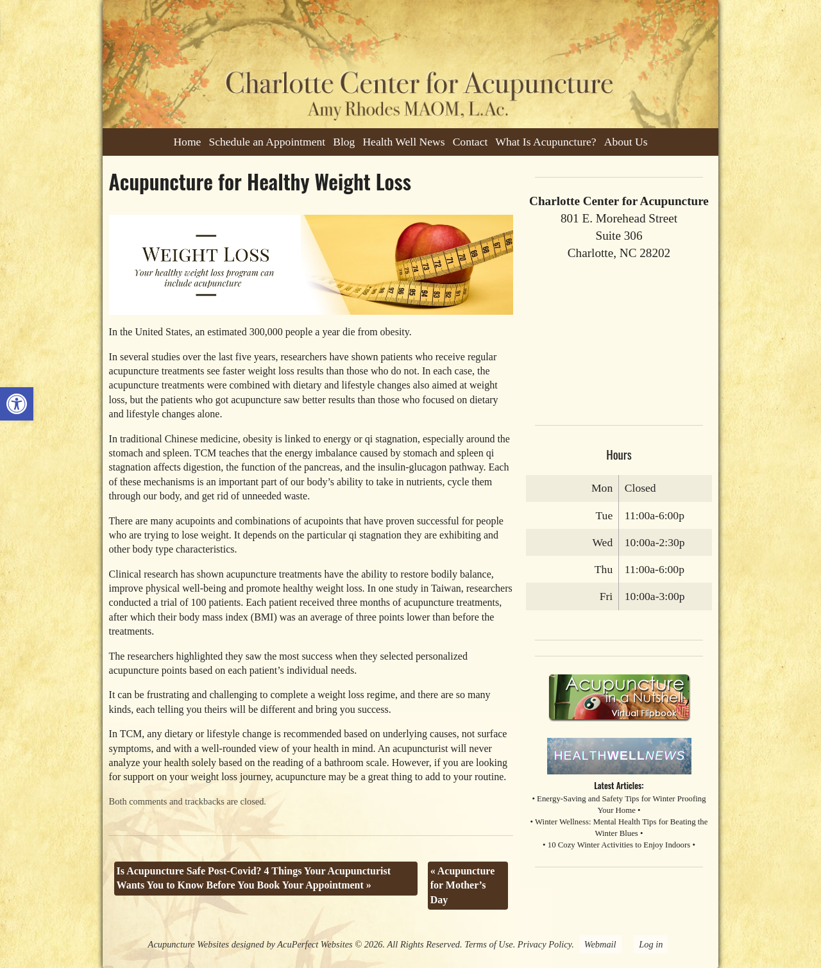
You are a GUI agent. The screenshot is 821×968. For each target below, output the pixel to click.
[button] (16, 404)
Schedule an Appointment (266, 141)
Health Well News (403, 141)
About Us (626, 141)
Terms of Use (488, 944)
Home (187, 141)
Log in (651, 944)
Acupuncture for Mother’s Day (462, 885)
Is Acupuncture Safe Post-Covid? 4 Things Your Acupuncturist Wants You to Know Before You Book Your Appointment (254, 877)
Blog (344, 141)
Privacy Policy (544, 944)
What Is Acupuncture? (545, 141)
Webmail (600, 944)
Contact (470, 141)
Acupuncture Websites (188, 944)
